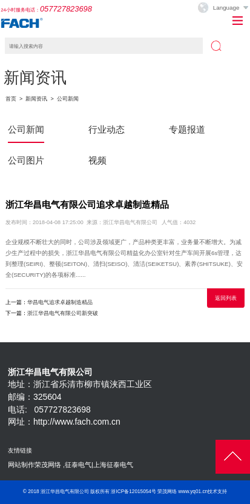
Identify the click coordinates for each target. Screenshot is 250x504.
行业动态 (106, 129)
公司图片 (26, 160)
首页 (10, 99)
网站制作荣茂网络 (34, 464)
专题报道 (187, 129)
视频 (97, 160)
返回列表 (226, 298)
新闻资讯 (36, 99)
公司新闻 (68, 99)
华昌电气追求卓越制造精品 (60, 302)
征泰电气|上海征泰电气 (99, 464)
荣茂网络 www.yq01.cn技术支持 (192, 491)
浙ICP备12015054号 (133, 491)
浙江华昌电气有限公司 (65, 491)
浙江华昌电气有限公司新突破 (62, 313)
